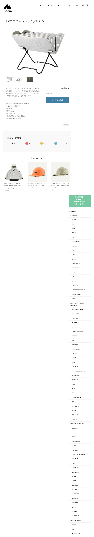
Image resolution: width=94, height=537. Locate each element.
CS (76, 417)
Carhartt (79, 136)
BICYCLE (78, 68)
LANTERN (79, 99)
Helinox (78, 145)
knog (77, 395)
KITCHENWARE (80, 116)
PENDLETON (80, 171)
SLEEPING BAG (80, 86)
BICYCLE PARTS (79, 343)
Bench (78, 81)
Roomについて (51, 528)
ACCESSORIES (80, 64)
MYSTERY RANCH (81, 132)
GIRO (77, 255)
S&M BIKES (79, 316)
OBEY (77, 224)
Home (42, 5)
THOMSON (79, 290)
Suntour (79, 325)
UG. (77, 215)
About (50, 5)
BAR (77, 382)
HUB (77, 373)
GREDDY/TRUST (81, 321)
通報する (65, 123)
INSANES (78, 272)
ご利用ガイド (79, 490)
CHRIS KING (79, 250)
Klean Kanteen (81, 154)
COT (77, 73)
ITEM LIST (77, 37)
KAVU (77, 184)
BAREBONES (80, 198)
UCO (77, 211)
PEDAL (78, 369)
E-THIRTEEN (80, 264)
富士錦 (78, 233)
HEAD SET (79, 391)
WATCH (78, 103)
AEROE (78, 329)
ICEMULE (78, 237)
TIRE (77, 360)
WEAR (78, 42)
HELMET (77, 431)
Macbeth (79, 202)
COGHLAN (79, 189)
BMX (75, 444)
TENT (77, 59)
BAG (77, 46)
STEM (77, 387)
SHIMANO (79, 281)
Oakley (78, 312)
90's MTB (77, 453)
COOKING (79, 90)
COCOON (79, 167)
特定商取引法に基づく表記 (81, 495)
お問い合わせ (79, 501)
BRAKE (78, 470)
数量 (46, 92)
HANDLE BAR (80, 356)
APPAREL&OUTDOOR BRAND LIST (81, 126)
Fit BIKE (78, 334)
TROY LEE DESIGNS (82, 439)
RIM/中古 (78, 462)
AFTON (78, 303)
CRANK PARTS (80, 400)
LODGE (78, 149)
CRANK (78, 365)
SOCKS (78, 121)
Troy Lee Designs (82, 277)
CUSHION (79, 108)
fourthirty (80, 141)
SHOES (78, 51)
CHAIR (78, 55)
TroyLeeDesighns (82, 193)
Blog (71, 5)
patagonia (79, 228)
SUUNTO (78, 158)
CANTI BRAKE (80, 408)
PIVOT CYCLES (80, 338)
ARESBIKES (79, 294)
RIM (77, 351)
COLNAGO (79, 307)
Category (61, 5)
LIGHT (77, 95)
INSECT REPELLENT (82, 112)
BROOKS (78, 299)
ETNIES (78, 241)
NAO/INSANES (80, 426)
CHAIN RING (79, 378)
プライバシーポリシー (65, 528)
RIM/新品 (78, 457)
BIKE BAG (79, 413)
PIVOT (78, 286)
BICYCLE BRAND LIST (81, 246)
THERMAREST (80, 220)
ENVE (77, 259)
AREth (78, 180)
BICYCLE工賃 (78, 422)
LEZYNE (78, 268)
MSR (77, 206)
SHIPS (76, 479)
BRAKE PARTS (80, 404)
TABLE (78, 77)
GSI (77, 162)
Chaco (78, 176)
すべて (14, 142)
